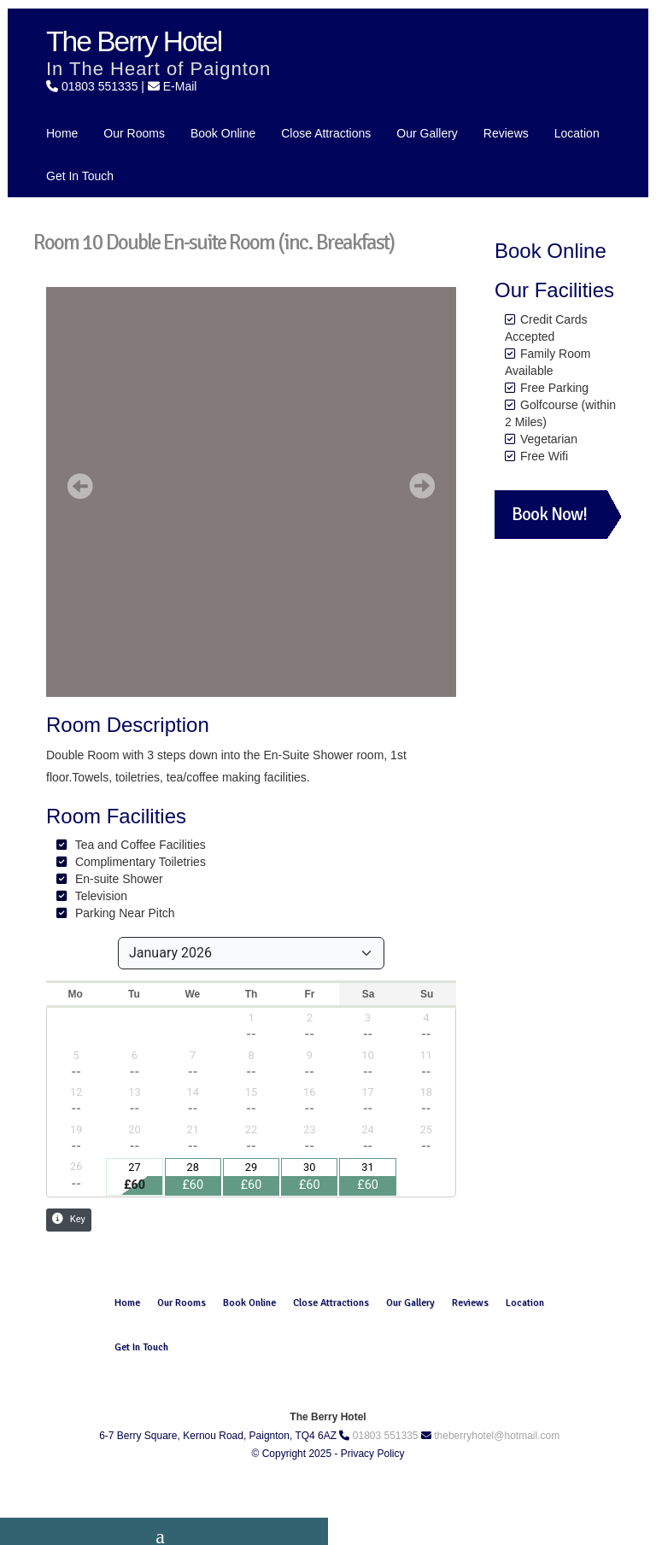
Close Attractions (326, 133)
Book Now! (549, 514)
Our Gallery (427, 133)
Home (62, 133)
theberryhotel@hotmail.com (496, 1436)
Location (577, 133)
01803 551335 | (105, 86)
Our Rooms (134, 133)
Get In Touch (80, 176)
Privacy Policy (373, 1454)
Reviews (506, 133)
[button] (80, 486)
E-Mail (180, 86)
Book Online (222, 133)
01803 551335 (386, 1436)
